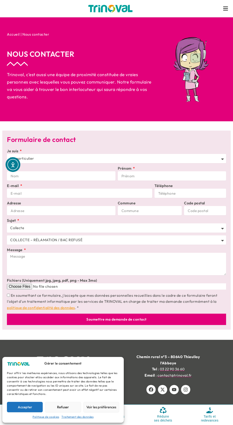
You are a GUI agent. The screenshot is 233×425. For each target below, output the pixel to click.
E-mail (13, 185)
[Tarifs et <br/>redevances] (209, 410)
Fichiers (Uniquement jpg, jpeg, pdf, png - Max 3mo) (52, 281)
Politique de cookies (46, 417)
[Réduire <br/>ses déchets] (163, 410)
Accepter (25, 407)
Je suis (13, 151)
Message (15, 249)
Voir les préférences (101, 407)
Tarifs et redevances (209, 418)
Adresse (14, 203)
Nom (11, 168)
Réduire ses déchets (163, 418)
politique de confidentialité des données (42, 308)
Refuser (63, 407)
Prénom (125, 168)
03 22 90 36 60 (172, 369)
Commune (127, 203)
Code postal (194, 203)
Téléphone (163, 185)
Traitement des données (77, 417)
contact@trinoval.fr (174, 375)
